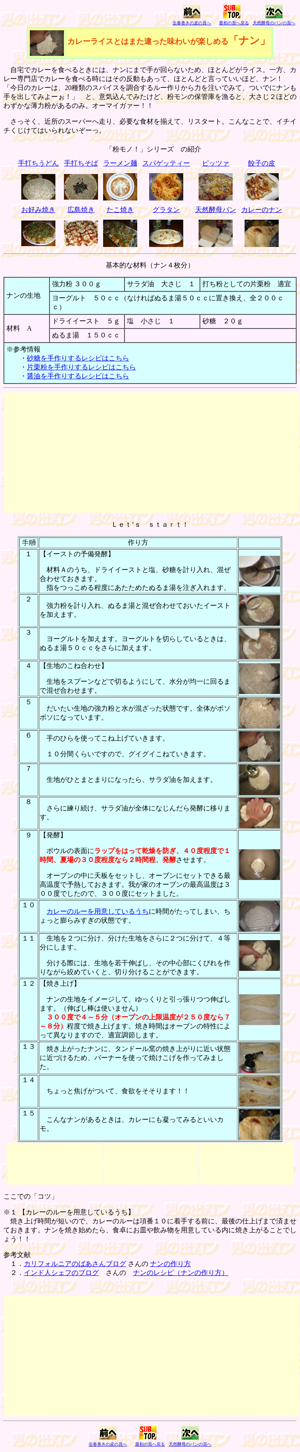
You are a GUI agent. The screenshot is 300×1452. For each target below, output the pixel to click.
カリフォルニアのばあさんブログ (75, 1263)
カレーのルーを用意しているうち (97, 911)
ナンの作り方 (170, 1263)
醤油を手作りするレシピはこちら (78, 376)
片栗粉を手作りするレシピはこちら (81, 367)
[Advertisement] (152, 452)
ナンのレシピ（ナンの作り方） (180, 1272)
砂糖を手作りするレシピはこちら (78, 358)
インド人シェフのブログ (61, 1272)
